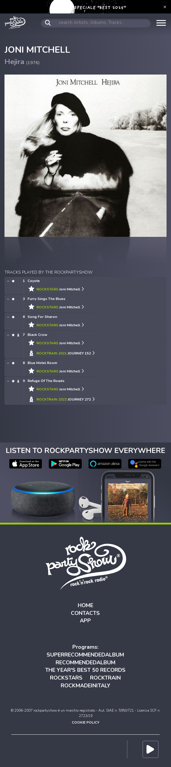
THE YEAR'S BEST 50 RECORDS (85, 670)
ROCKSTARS (66, 677)
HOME (85, 605)
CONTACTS (85, 613)
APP (85, 620)
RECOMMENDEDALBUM (85, 662)
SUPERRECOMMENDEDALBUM (85, 654)
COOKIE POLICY (85, 722)
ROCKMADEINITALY (85, 685)
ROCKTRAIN (105, 677)
